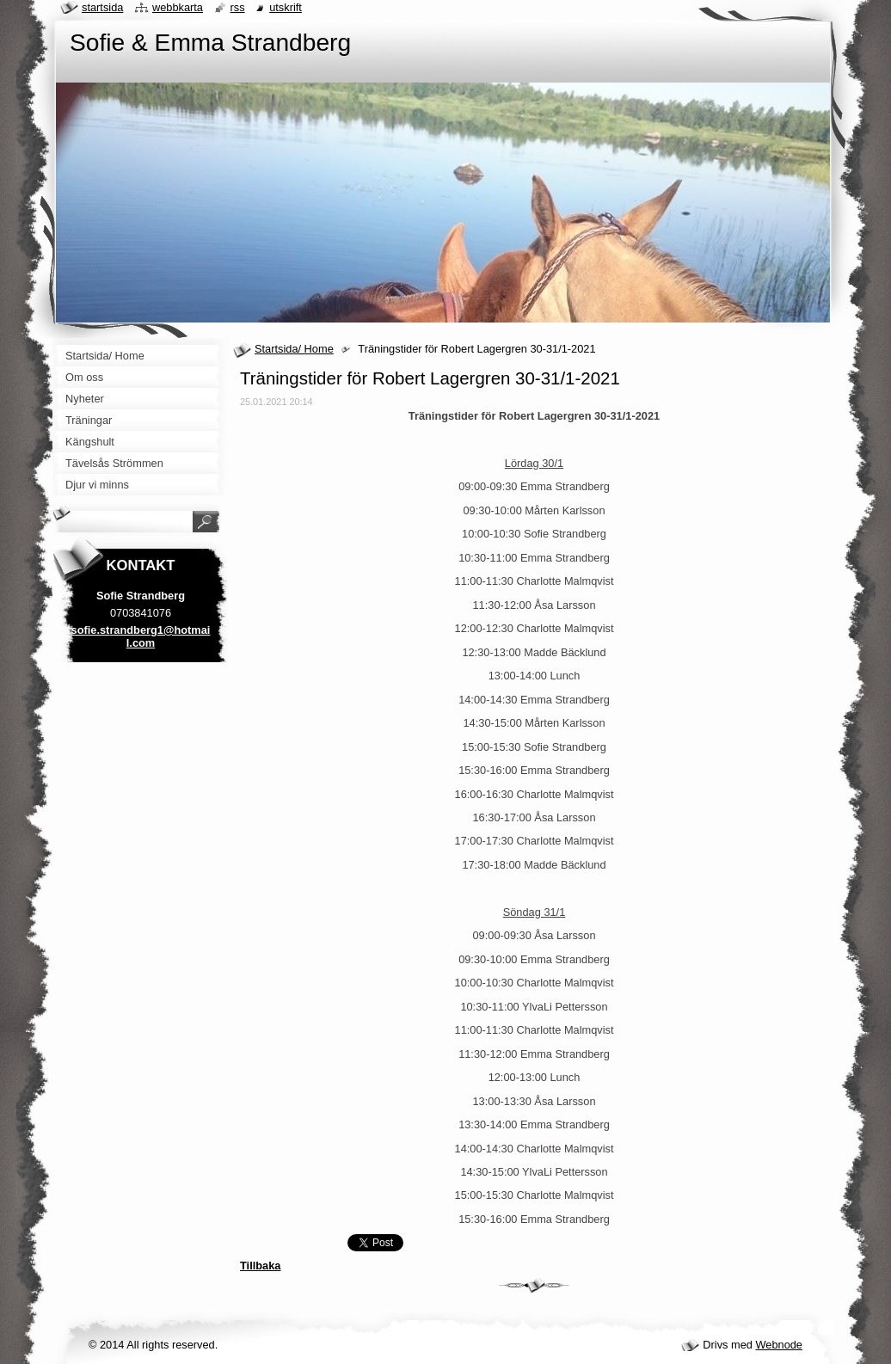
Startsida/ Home (294, 348)
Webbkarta (177, 7)
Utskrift (285, 7)
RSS (237, 7)
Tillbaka (260, 1265)
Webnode (778, 1344)
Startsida (102, 7)
